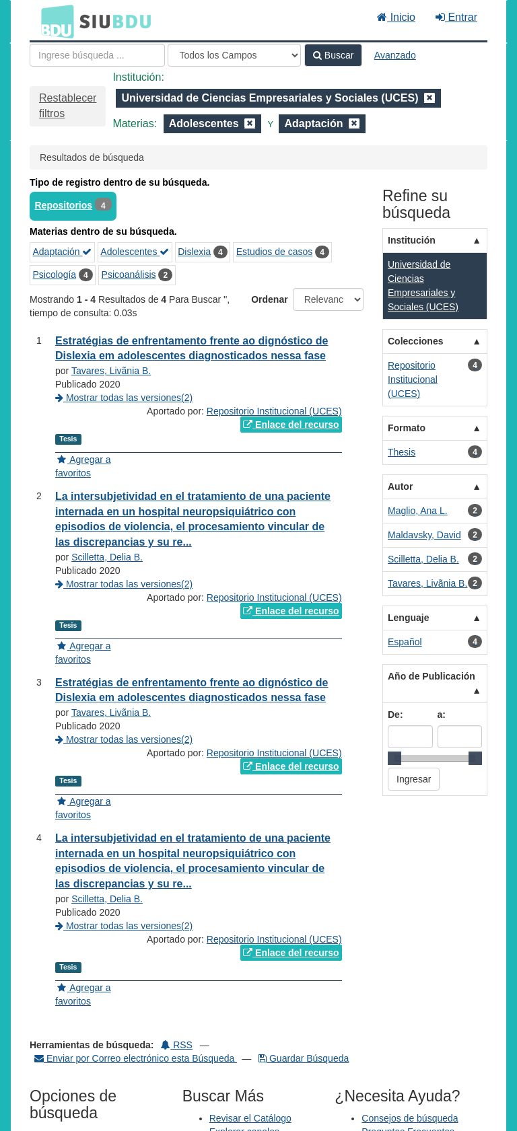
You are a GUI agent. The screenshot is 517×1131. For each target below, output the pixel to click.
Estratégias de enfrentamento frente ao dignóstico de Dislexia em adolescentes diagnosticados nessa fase (191, 348)
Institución (412, 240)
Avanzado (395, 55)
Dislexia (194, 251)
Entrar (456, 17)
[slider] (394, 758)
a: (442, 714)
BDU (53, 20)
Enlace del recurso (291, 424)
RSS (177, 1044)
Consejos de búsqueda (409, 1118)
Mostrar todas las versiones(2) (124, 397)
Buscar (333, 55)
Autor (400, 486)
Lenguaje (408, 617)
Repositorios (64, 205)
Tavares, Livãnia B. (111, 370)
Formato (406, 428)
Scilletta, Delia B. (107, 557)
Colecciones (415, 341)
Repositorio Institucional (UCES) (274, 411)
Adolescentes (134, 251)
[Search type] (234, 55)
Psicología (55, 274)
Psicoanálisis (129, 274)
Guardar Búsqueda (303, 1058)
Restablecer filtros (67, 105)
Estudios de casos (274, 251)
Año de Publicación (431, 676)
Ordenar (269, 299)
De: (395, 714)
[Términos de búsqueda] (97, 55)
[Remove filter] (429, 98)
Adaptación (62, 251)
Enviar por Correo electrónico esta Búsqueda (135, 1058)
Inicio (396, 17)
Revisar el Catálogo (250, 1118)
